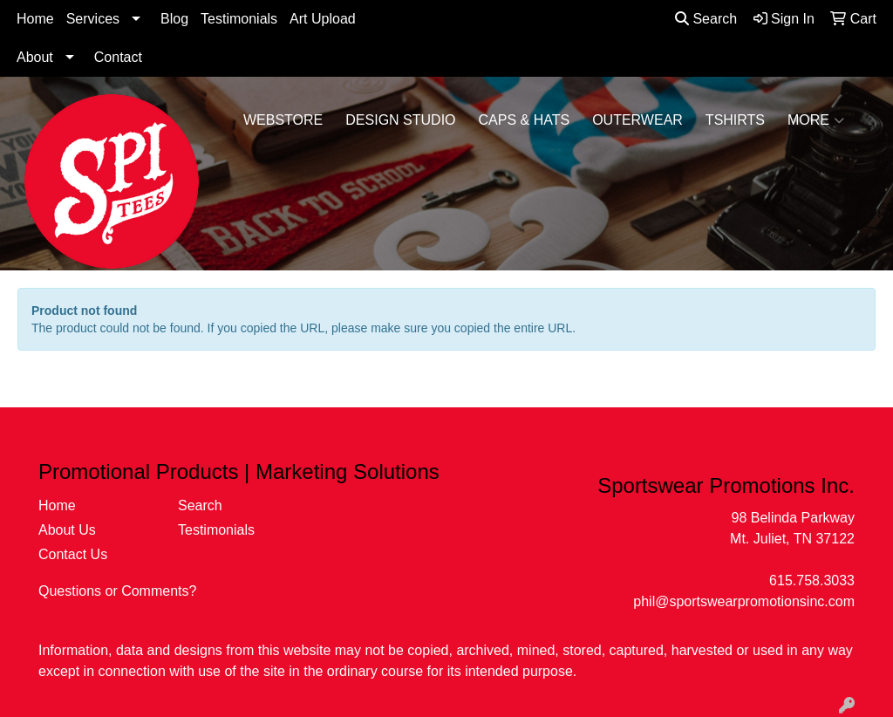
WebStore (283, 120)
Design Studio (400, 120)
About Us (67, 529)
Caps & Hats (524, 120)
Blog (174, 18)
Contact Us (72, 554)
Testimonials (239, 18)
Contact (118, 57)
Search (706, 18)
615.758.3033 (812, 580)
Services (92, 18)
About (35, 57)
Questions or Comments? (117, 591)
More (815, 120)
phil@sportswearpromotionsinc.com (744, 601)
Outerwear (637, 120)
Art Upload (323, 18)
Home (35, 18)
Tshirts (735, 120)
